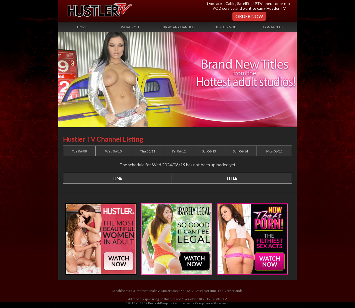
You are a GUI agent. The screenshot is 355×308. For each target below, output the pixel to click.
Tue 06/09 (79, 151)
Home (82, 27)
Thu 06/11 (147, 151)
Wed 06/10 (113, 151)
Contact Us (273, 27)
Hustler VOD (225, 27)
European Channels (177, 27)
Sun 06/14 (240, 151)
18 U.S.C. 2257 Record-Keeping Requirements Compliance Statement (177, 303)
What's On (130, 27)
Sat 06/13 (209, 151)
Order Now (249, 16)
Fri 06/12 (179, 151)
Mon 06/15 (274, 151)
